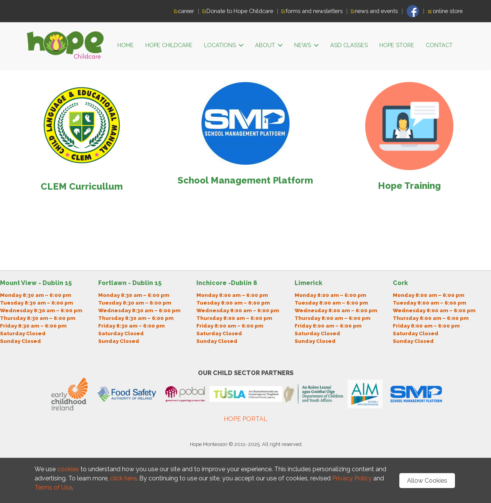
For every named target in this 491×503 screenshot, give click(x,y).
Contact (439, 45)
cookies (68, 469)
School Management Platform (245, 180)
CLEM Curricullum (82, 186)
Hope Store (396, 45)
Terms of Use (53, 487)
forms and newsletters (314, 11)
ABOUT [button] (269, 45)
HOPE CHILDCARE (169, 45)
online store (448, 11)
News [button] (306, 45)
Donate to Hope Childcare (239, 11)
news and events (376, 11)
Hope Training (409, 185)
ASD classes (349, 45)
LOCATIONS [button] (224, 45)
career (186, 11)
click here (123, 478)
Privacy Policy (352, 478)
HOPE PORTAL (245, 419)
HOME (125, 45)
